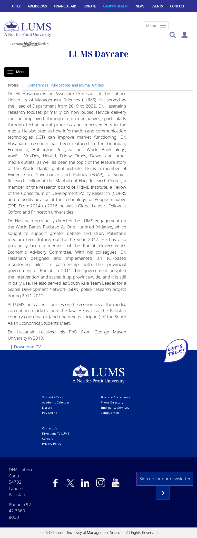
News (140, 6)
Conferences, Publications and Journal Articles (65, 85)
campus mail (110, 413)
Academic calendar (56, 402)
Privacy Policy (51, 444)
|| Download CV (24, 347)
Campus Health (116, 6)
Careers (47, 438)
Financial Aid (65, 6)
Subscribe (163, 492)
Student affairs (52, 397)
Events (157, 6)
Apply (16, 6)
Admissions (37, 6)
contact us (49, 428)
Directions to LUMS (55, 433)
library (47, 407)
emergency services (115, 407)
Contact (177, 6)
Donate (89, 6)
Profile (13, 85)
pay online (49, 413)
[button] (172, 34)
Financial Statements (115, 397)
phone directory (112, 402)
